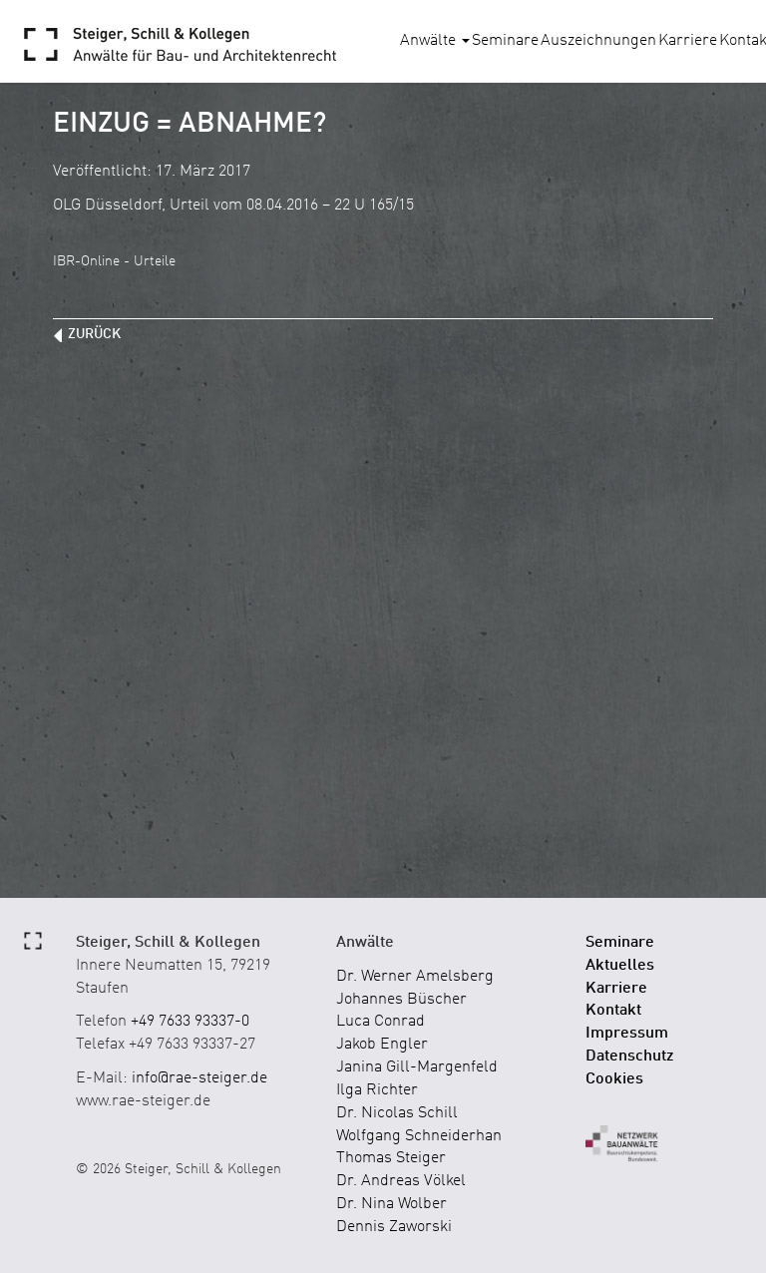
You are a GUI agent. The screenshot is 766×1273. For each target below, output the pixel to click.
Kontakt (613, 1011)
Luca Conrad (380, 1022)
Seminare (505, 41)
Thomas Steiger (391, 1158)
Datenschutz (629, 1056)
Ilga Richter (377, 1090)
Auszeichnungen (598, 41)
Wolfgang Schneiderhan (419, 1136)
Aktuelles (619, 966)
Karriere (687, 41)
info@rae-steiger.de (199, 1078)
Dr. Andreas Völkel (401, 1181)
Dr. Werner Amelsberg (415, 977)
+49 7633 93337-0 (190, 1022)
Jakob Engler (382, 1045)
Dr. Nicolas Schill (397, 1113)
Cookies (614, 1079)
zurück (94, 334)
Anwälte (435, 41)
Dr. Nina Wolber (391, 1204)
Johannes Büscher (401, 1000)
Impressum (626, 1034)
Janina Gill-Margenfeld (417, 1067)
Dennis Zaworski (394, 1227)
